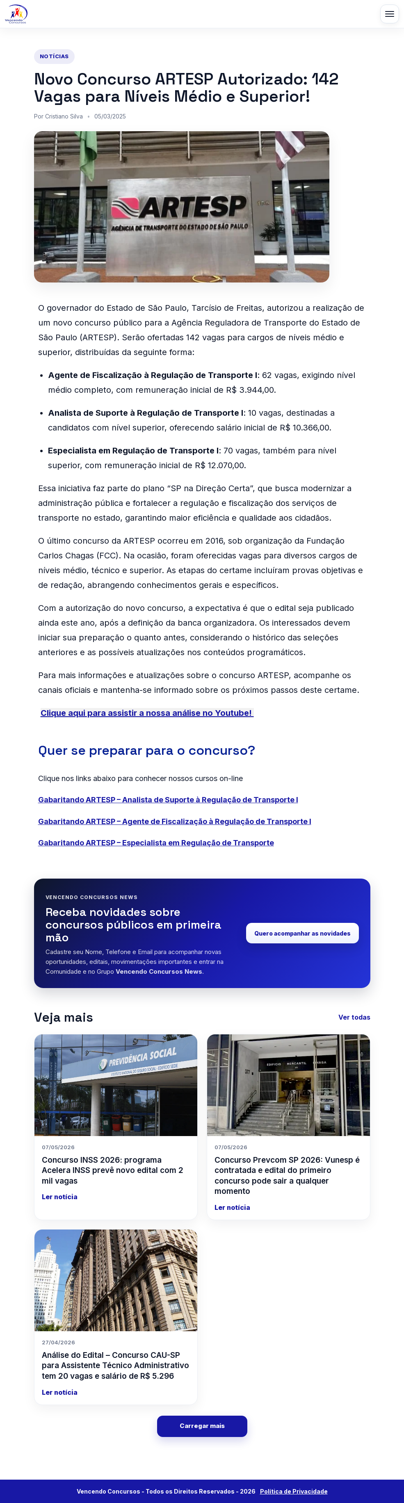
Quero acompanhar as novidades (302, 933)
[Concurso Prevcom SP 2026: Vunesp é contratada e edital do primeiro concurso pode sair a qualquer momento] (288, 1085)
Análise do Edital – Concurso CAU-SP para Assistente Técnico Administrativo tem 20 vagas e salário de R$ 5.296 (115, 1365)
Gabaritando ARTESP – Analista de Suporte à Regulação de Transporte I (168, 799)
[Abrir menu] (389, 14)
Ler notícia (60, 1197)
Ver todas (354, 1017)
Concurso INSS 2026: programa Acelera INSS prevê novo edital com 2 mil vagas (112, 1170)
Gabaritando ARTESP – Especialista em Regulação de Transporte (156, 842)
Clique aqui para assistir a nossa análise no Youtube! (147, 713)
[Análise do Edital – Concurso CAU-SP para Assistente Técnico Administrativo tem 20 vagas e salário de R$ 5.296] (115, 1280)
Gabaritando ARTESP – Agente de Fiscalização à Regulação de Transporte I (174, 821)
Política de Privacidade (294, 1491)
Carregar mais (202, 1426)
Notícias (54, 56)
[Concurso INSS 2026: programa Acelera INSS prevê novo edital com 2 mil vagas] (115, 1085)
